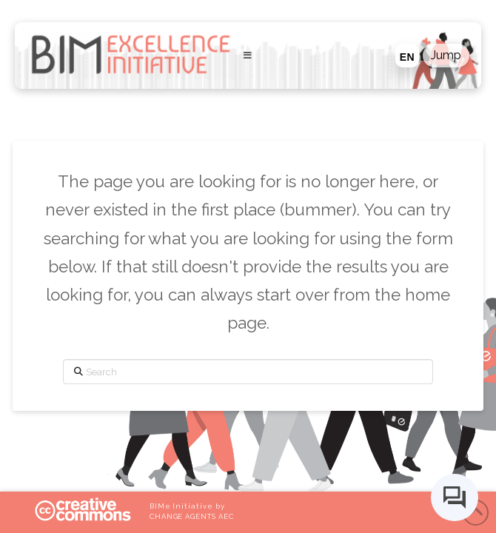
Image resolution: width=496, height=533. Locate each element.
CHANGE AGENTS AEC (192, 516)
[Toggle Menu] (247, 55)
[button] (446, 55)
